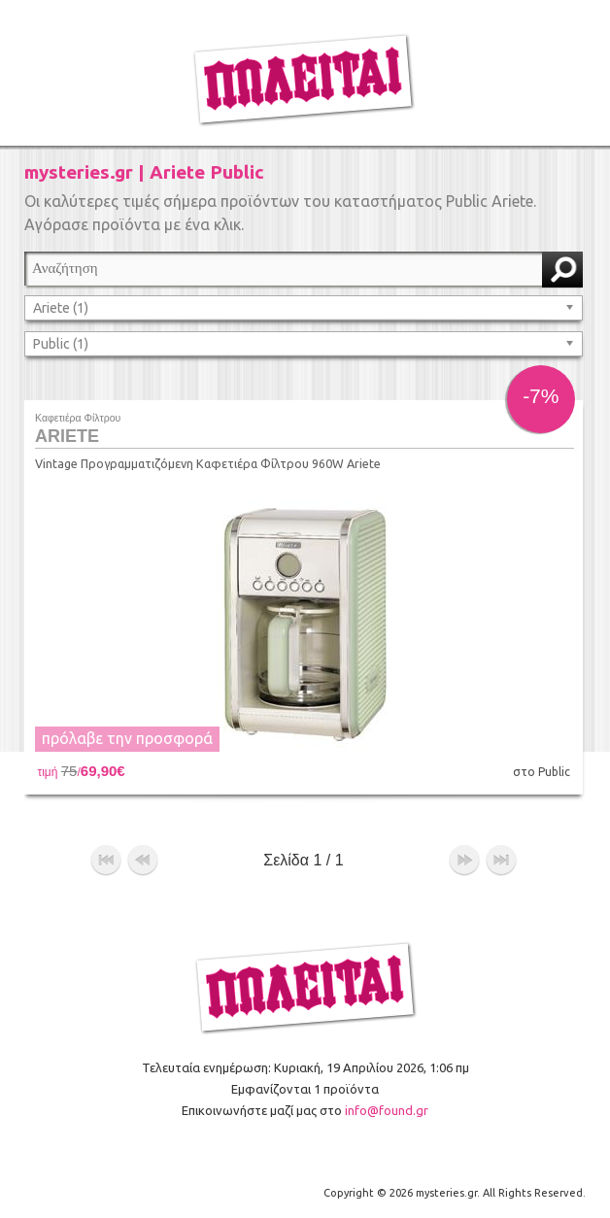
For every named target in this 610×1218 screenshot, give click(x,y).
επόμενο (464, 860)
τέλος (501, 860)
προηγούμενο (142, 860)
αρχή (105, 860)
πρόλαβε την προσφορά (127, 738)
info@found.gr (386, 1110)
